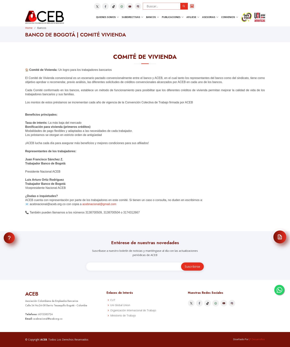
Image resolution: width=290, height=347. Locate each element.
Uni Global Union (120, 305)
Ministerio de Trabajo (123, 315)
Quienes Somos (107, 17)
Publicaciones (173, 17)
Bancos (152, 17)
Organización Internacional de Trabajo (133, 310)
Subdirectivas (132, 17)
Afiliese (192, 17)
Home (29, 28)
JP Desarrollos (257, 339)
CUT (112, 300)
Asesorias (210, 17)
